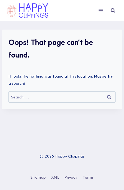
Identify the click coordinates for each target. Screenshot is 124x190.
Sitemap (38, 177)
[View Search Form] (113, 10)
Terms (88, 177)
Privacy (71, 177)
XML (55, 177)
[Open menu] (100, 10)
